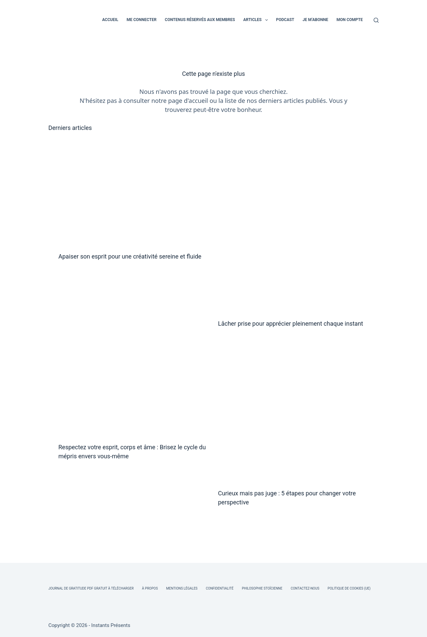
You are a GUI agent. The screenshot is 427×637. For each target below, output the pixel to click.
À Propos (150, 588)
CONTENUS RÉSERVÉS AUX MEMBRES (200, 19)
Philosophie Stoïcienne (262, 588)
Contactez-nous (305, 588)
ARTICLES (256, 20)
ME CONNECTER (141, 19)
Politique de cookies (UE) (349, 588)
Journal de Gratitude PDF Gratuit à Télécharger (91, 588)
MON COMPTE (350, 19)
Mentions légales (181, 588)
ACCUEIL (110, 19)
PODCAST (285, 19)
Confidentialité (220, 588)
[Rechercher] (376, 20)
